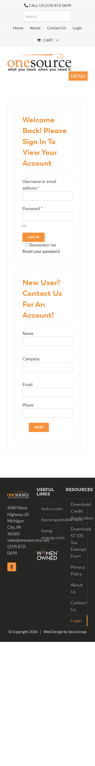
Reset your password (41, 251)
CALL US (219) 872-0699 (50, 5)
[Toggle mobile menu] (78, 76)
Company (31, 358)
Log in (33, 237)
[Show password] (24, 226)
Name (27, 333)
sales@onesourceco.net (28, 540)
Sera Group (77, 631)
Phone (28, 405)
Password (32, 208)
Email (27, 384)
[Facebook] (11, 566)
